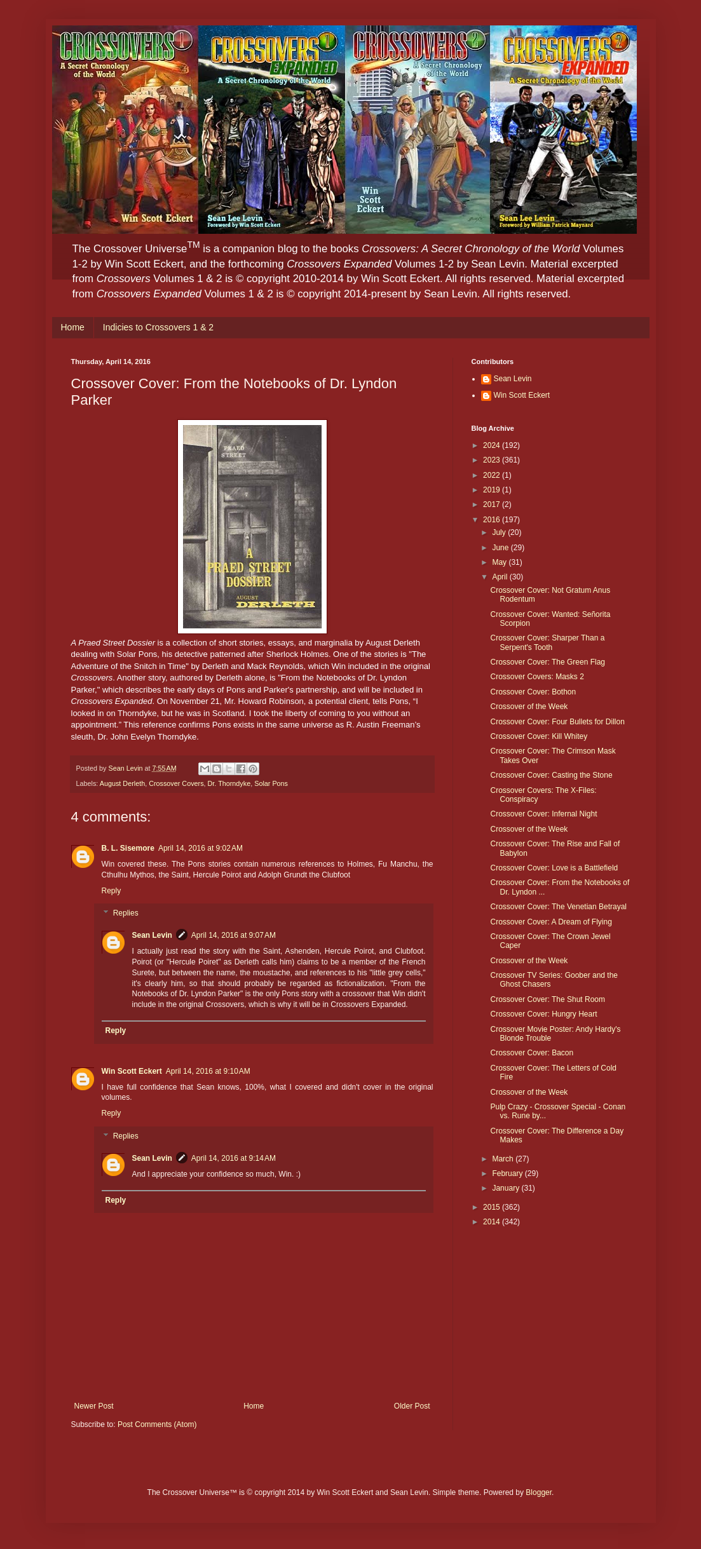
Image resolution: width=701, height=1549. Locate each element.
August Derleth (122, 783)
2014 (492, 1221)
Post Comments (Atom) (157, 1424)
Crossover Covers (176, 783)
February (508, 1173)
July (500, 532)
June (501, 547)
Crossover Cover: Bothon (533, 691)
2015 (492, 1207)
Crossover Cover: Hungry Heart (543, 1014)
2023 (492, 460)
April (500, 576)
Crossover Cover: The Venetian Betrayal (558, 906)
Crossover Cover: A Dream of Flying (550, 921)
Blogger (539, 1492)
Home (73, 327)
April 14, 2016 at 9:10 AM (208, 1071)
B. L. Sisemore (128, 848)
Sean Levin (152, 935)
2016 (492, 519)
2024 (492, 445)
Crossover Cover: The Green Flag (547, 662)
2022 (492, 475)
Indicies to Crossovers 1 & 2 (158, 327)
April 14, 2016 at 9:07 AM (233, 935)
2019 (492, 489)
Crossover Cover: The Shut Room (547, 999)
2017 (492, 504)
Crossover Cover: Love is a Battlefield (554, 867)
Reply (111, 890)
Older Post (412, 1406)
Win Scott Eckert (132, 1071)
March (503, 1158)
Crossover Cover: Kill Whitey (538, 736)
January (506, 1188)
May (500, 562)
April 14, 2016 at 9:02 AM (200, 848)
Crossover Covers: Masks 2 (536, 676)
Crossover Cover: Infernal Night (543, 813)
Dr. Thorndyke (229, 783)
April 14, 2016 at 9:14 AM (233, 1158)
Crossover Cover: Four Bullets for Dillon (557, 721)
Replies (126, 913)
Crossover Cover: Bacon (531, 1052)
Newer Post (94, 1406)
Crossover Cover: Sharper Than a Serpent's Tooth (547, 642)
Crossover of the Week (529, 706)
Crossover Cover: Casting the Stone (551, 775)
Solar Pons (271, 783)
